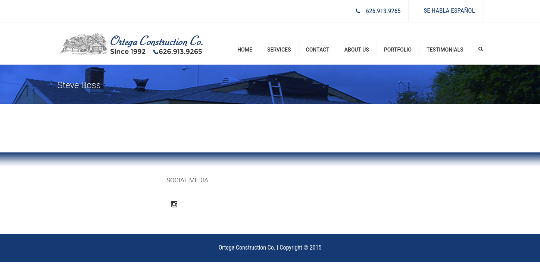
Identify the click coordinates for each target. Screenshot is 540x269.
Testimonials (445, 50)
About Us (356, 50)
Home (244, 50)
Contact (318, 50)
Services (279, 50)
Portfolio (398, 50)
